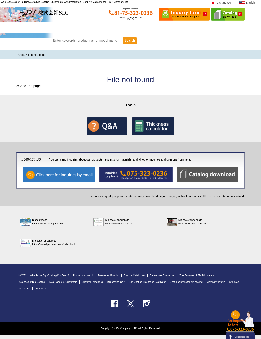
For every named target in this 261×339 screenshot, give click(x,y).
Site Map (234, 282)
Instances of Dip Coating (31, 282)
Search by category (173, 41)
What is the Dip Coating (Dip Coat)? (49, 275)
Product (94, 28)
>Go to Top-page (28, 86)
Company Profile (216, 282)
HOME (43, 28)
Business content (209, 28)
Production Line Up (83, 275)
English (247, 2)
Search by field (223, 41)
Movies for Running (108, 275)
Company (148, 28)
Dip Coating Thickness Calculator (147, 282)
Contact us (40, 288)
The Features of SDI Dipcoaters (196, 275)
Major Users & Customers (63, 282)
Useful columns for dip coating (186, 282)
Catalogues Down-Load (162, 275)
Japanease (220, 2)
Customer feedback (92, 282)
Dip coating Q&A (116, 282)
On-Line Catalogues (134, 275)
